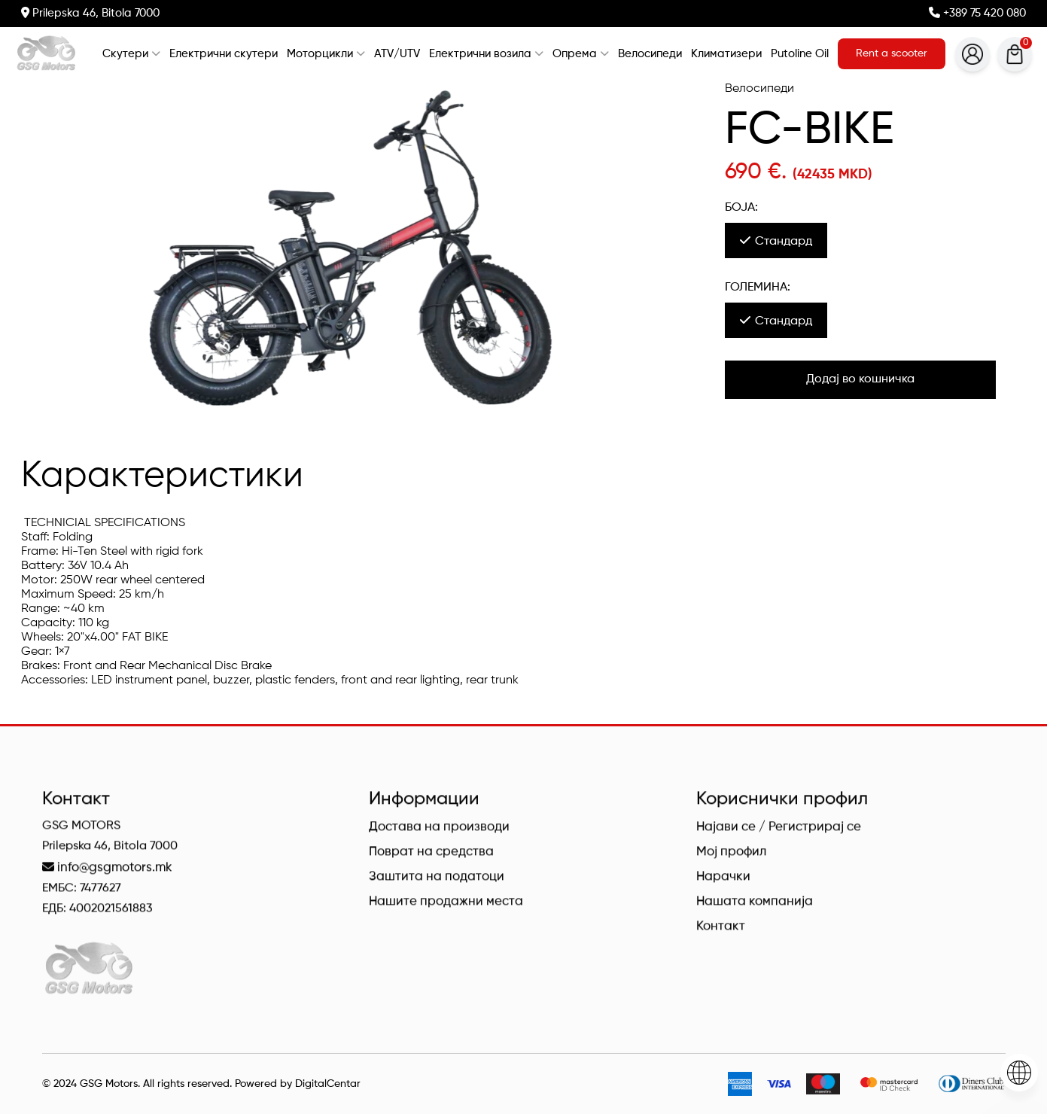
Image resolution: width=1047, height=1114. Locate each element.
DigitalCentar (328, 1084)
